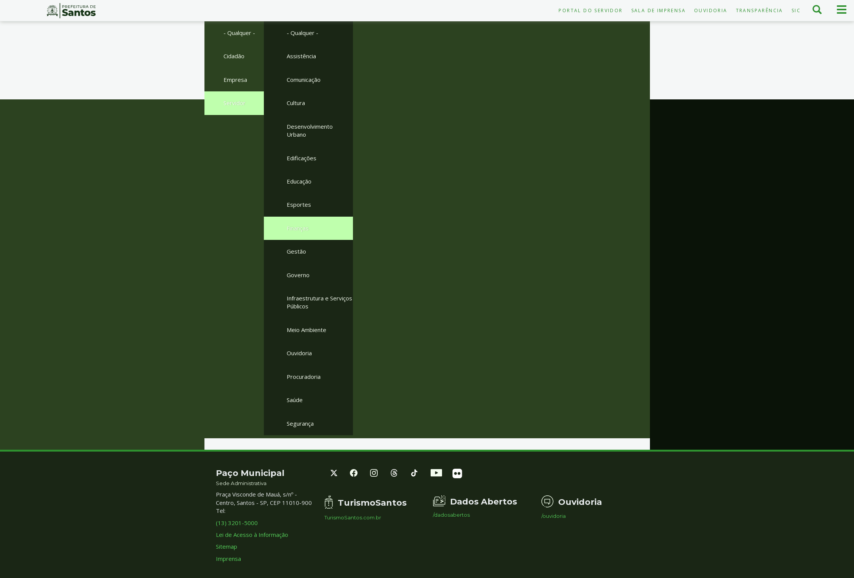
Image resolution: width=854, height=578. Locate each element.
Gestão (296, 251)
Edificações (301, 158)
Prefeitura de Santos (71, 10)
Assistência (301, 56)
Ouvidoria (711, 10)
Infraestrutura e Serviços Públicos (319, 302)
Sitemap (226, 546)
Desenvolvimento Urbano (310, 130)
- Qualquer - (239, 33)
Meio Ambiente (306, 330)
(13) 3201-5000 (237, 523)
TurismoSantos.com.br (352, 517)
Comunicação (304, 79)
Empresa (235, 79)
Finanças (298, 228)
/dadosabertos (451, 515)
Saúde (295, 400)
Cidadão (233, 56)
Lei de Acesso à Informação (252, 534)
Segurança (300, 423)
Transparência (759, 10)
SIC (796, 10)
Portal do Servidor (591, 10)
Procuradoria (304, 376)
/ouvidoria (553, 516)
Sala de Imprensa (658, 10)
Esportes (299, 204)
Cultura (296, 103)
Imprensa (228, 558)
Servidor (234, 103)
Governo (298, 275)
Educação (299, 181)
